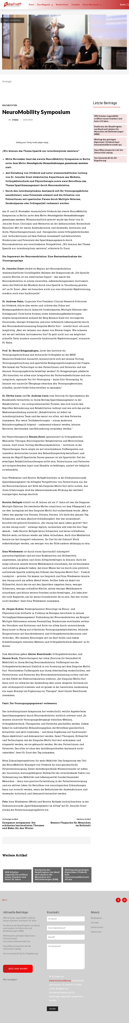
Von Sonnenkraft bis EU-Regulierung (105, 159)
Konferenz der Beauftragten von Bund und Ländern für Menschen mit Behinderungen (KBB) (47, 874)
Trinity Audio (32, 142)
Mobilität (70, 865)
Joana (15, 120)
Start (6, 20)
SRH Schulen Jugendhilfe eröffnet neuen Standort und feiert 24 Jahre (16, 876)
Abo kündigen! (10, 979)
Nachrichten (15, 20)
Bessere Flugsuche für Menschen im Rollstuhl (71, 824)
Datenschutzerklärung (60, 980)
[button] (124, 4)
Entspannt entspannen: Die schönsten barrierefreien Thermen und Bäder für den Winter (23, 825)
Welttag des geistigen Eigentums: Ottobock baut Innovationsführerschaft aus (108, 142)
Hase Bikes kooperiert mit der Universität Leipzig (108, 151)
